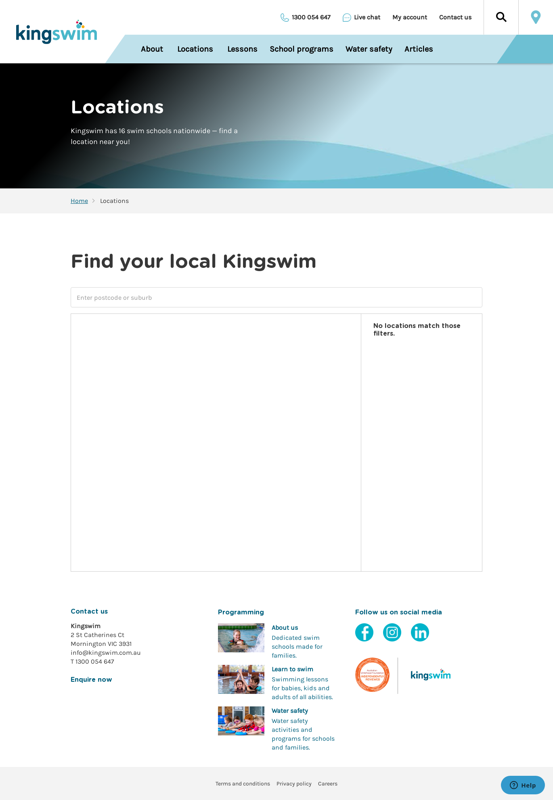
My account (409, 17)
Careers (327, 783)
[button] (501, 17)
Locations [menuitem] (195, 49)
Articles (418, 49)
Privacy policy (294, 783)
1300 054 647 (311, 17)
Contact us (455, 17)
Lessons (242, 49)
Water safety (369, 49)
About (152, 49)
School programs (301, 49)
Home (79, 201)
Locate (535, 17)
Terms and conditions (243, 783)
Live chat (367, 17)
